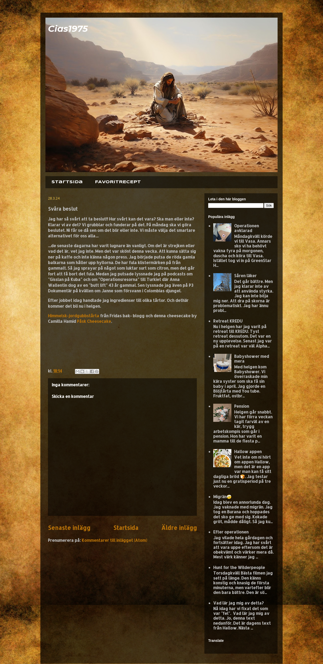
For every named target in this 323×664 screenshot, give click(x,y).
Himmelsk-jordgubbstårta (73, 315)
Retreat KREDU (228, 321)
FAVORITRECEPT (118, 182)
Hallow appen (248, 451)
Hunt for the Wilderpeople (239, 567)
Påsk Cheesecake (94, 321)
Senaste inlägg (69, 527)
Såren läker (245, 275)
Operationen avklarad (246, 228)
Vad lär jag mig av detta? (238, 603)
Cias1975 (68, 28)
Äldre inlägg (179, 527)
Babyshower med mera (251, 359)
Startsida (67, 182)
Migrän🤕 (222, 496)
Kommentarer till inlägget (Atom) (114, 540)
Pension (241, 406)
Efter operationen (231, 531)
